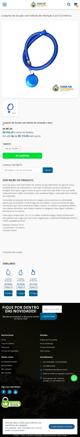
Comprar (22, 155)
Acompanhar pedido (9, 362)
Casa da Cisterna (7, 343)
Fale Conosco (45, 351)
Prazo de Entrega (46, 343)
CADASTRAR (49, 316)
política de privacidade (14, 430)
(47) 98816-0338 (49, 366)
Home (3, 340)
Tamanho (7, 144)
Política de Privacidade (48, 340)
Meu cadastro (6, 369)
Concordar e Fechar (61, 426)
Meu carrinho (6, 373)
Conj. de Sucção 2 (11, 148)
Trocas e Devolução (47, 347)
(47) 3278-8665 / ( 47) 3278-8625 (55, 362)
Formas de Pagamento (9, 351)
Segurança (5, 347)
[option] (8, 282)
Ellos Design (62, 435)
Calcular (47, 170)
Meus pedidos (6, 365)
